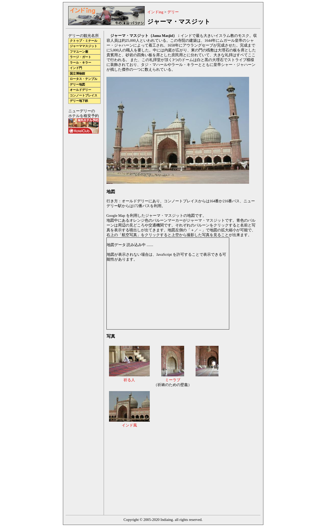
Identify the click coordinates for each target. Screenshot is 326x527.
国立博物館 (77, 73)
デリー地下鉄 (79, 101)
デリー (173, 12)
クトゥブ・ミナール (83, 40)
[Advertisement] (149, 470)
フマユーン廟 (79, 51)
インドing (155, 12)
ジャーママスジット (83, 46)
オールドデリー (80, 90)
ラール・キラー (80, 62)
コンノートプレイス (83, 95)
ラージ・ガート (80, 57)
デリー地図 (77, 84)
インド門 (76, 68)
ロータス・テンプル (83, 79)
